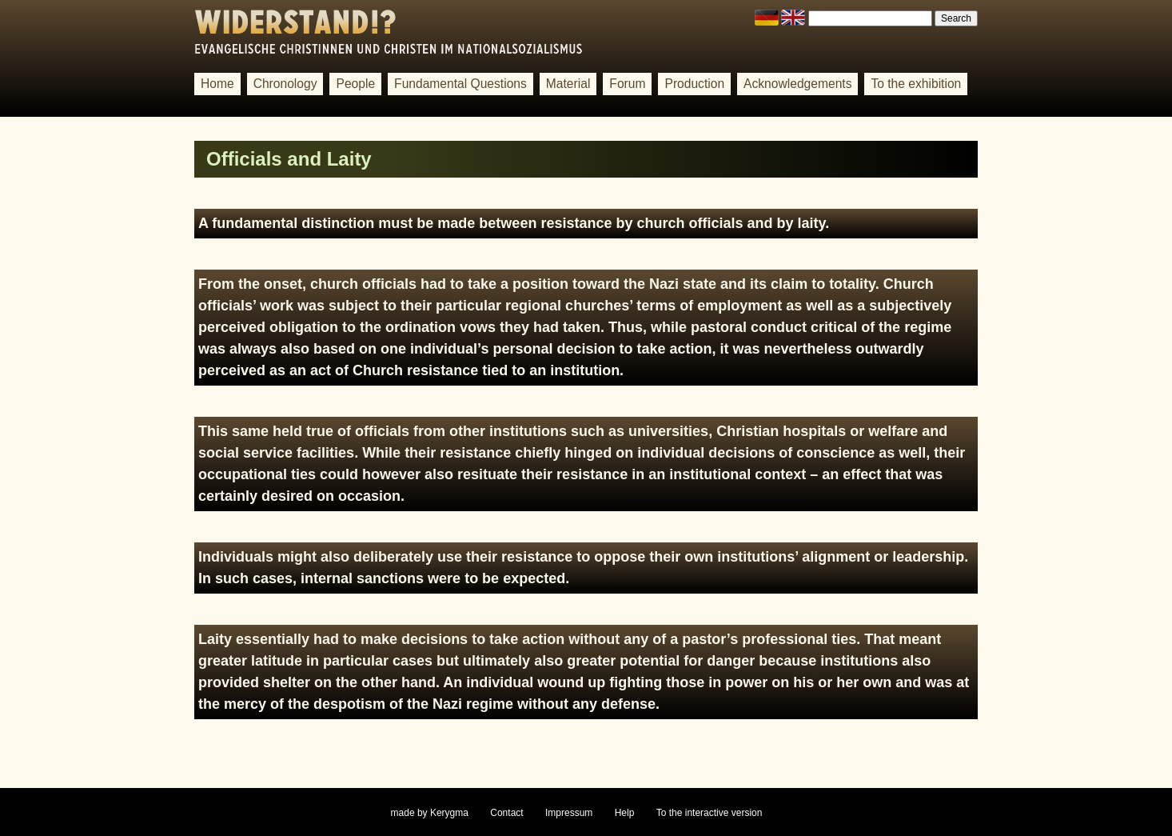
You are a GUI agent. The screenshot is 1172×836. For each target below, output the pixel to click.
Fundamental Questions (460, 83)
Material (568, 83)
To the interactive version (709, 812)
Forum (627, 83)
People (355, 83)
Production (694, 83)
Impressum (568, 812)
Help (625, 812)
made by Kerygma (429, 812)
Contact (506, 812)
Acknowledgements (797, 83)
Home (217, 83)
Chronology (285, 83)
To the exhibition (916, 83)
